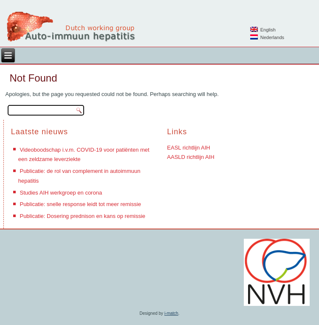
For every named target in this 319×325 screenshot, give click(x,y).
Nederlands (267, 37)
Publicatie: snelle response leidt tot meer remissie (80, 204)
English (263, 29)
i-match (171, 313)
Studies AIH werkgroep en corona (61, 192)
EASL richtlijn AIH (188, 147)
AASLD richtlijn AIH (190, 157)
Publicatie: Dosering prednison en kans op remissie (82, 216)
